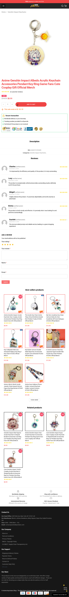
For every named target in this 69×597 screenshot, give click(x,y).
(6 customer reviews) (16, 92)
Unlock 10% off (65, 588)
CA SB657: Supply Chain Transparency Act (14, 544)
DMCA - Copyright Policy (9, 541)
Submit (5, 282)
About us (5, 533)
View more (34, 400)
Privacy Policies (6, 539)
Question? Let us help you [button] (60, 594)
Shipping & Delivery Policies (10, 553)
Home (4, 12)
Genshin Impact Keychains (17, 12)
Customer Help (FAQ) (8, 564)
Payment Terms (7, 556)
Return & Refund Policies (9, 558)
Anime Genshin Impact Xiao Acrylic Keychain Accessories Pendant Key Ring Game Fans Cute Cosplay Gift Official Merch (34, 436)
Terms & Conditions (8, 536)
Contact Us (5, 561)
